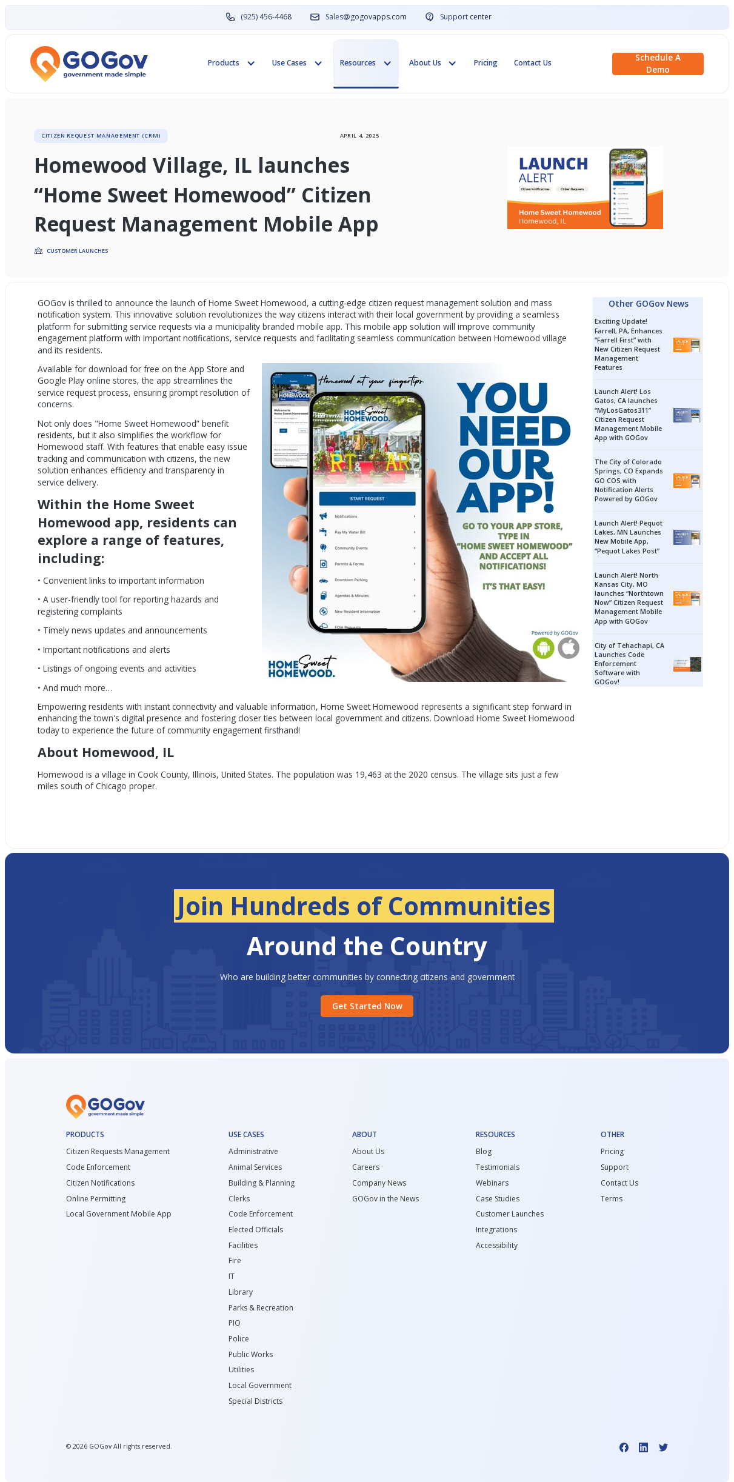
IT (232, 1276)
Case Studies (497, 1199)
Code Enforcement (98, 1167)
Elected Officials (256, 1230)
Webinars (492, 1183)
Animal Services (255, 1167)
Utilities (241, 1370)
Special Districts (255, 1401)
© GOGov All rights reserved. (119, 1446)
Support (615, 1167)
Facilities (243, 1245)
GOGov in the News (385, 1199)
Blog (484, 1152)
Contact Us (533, 63)
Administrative (253, 1152)
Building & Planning (262, 1183)
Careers (365, 1167)
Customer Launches (510, 1214)
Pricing (486, 63)
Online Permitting (95, 1199)
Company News (379, 1183)
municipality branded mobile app (278, 326)
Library (241, 1292)
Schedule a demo (658, 64)
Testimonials (497, 1167)
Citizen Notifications (100, 1183)
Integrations (496, 1230)
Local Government (260, 1385)
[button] (232, 63)
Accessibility (497, 1245)
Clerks (239, 1199)
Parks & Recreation (261, 1308)
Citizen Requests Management (118, 1152)
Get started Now (367, 1006)
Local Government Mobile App (119, 1214)
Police (239, 1339)
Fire (235, 1261)
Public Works (251, 1355)
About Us (368, 1152)
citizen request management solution (440, 303)
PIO (235, 1323)
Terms (611, 1199)
